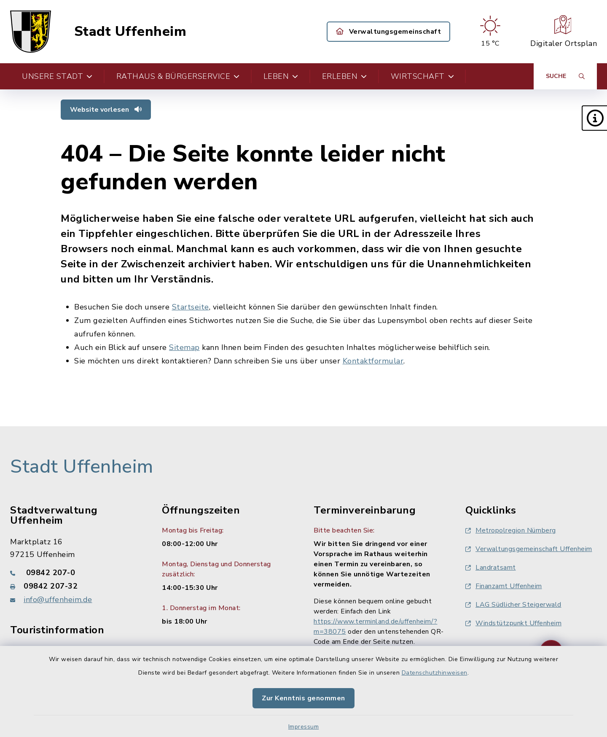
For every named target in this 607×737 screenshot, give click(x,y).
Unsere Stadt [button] (57, 76)
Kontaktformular (373, 361)
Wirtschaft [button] (422, 76)
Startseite (190, 307)
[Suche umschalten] (565, 76)
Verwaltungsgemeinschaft (388, 31)
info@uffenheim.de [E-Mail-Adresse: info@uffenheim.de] (58, 599)
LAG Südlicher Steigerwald (513, 604)
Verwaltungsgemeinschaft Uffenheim (528, 549)
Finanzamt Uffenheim (503, 586)
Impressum (303, 727)
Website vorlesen (106, 109)
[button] (594, 118)
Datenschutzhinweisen (434, 673)
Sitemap (184, 347)
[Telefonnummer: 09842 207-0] (76, 573)
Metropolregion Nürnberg (510, 530)
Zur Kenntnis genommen (303, 698)
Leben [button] (280, 76)
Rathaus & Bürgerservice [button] (178, 76)
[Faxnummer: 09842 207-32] (76, 586)
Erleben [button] (344, 76)
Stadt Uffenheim (130, 32)
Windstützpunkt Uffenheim (513, 623)
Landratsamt (490, 567)
